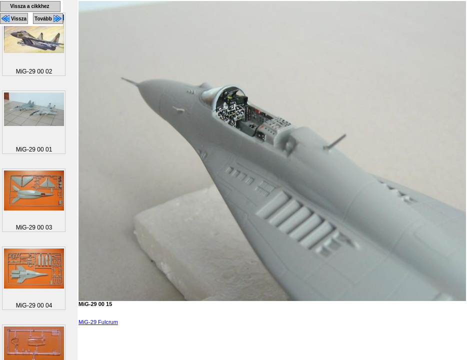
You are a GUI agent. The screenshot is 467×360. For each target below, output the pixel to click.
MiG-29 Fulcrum (98, 322)
